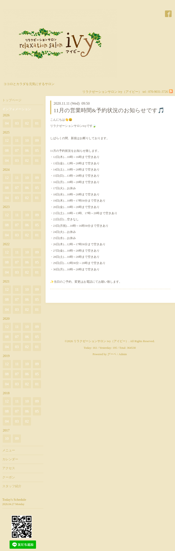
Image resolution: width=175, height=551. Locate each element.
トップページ (11, 100)
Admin (123, 354)
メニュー (8, 450)
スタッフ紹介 (11, 486)
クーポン (8, 477)
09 (37, 140)
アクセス (8, 468)
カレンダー (10, 459)
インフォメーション (16, 109)
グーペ (111, 354)
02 (27, 123)
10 (27, 140)
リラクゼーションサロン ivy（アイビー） (101, 341)
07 (17, 150)
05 (37, 150)
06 (27, 150)
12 (7, 140)
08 (7, 150)
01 (37, 123)
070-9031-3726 (158, 91)
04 (7, 123)
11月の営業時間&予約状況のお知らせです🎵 (109, 110)
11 (16, 140)
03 (17, 123)
